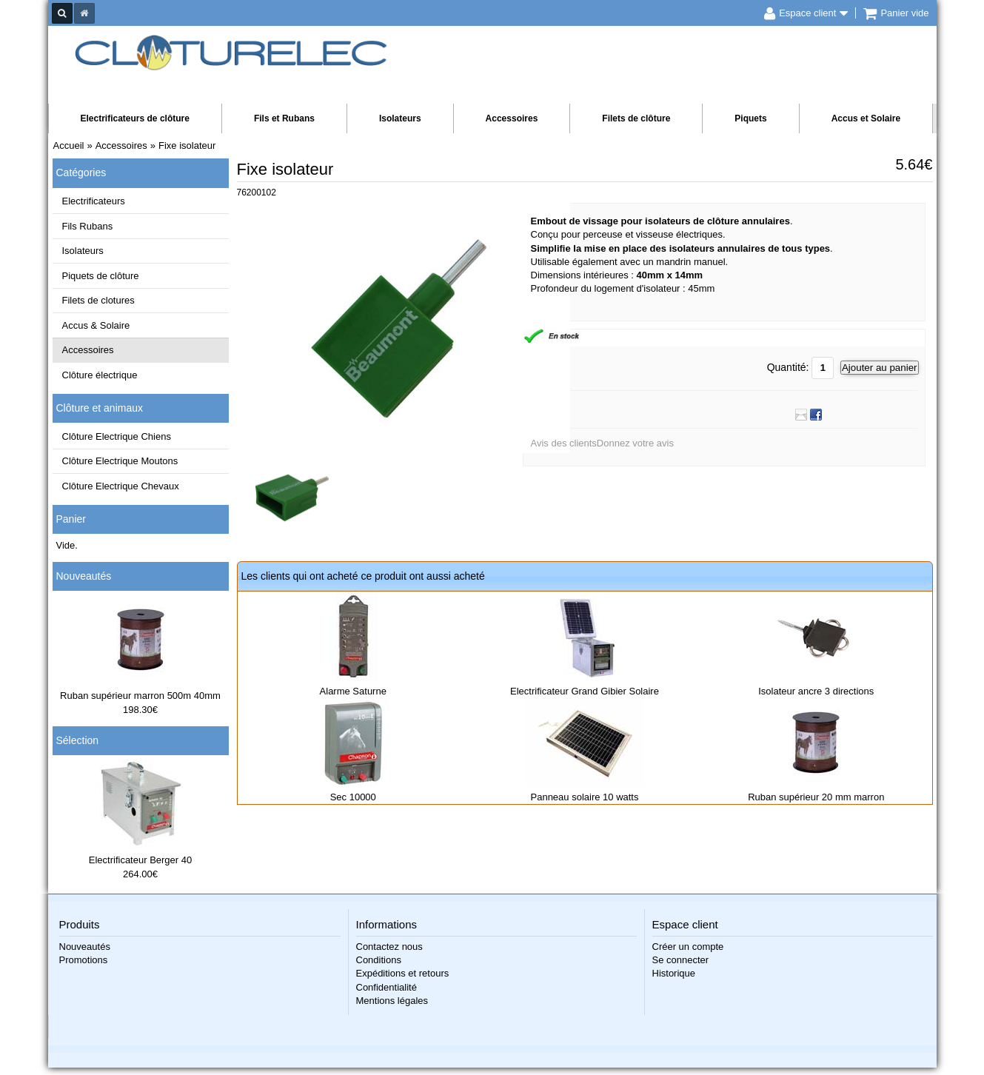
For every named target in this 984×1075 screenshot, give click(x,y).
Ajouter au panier (879, 367)
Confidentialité (386, 987)
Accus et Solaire (865, 118)
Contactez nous (389, 946)
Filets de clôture (636, 118)
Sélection (77, 740)
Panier (71, 519)
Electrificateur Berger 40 (140, 859)
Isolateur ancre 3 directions (816, 691)
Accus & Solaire (96, 325)
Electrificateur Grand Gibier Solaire (584, 691)
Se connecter (680, 959)
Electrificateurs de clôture (135, 118)
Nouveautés (84, 576)
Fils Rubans (87, 226)
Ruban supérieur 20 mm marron (816, 797)
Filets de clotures (98, 300)
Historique (674, 973)
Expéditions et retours (402, 973)
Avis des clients (564, 443)
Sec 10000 (353, 797)
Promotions (83, 959)
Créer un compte (688, 946)
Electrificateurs (93, 201)
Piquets (750, 118)
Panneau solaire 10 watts (585, 797)
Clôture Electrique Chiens (116, 436)
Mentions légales (392, 1000)
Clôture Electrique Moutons (120, 460)
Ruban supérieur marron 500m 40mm (140, 695)
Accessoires (512, 118)
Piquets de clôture (100, 275)
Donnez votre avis (635, 443)
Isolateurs (400, 118)
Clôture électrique (100, 375)
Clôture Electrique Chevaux (120, 486)
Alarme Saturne (353, 691)
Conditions (378, 959)
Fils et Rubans (284, 118)
